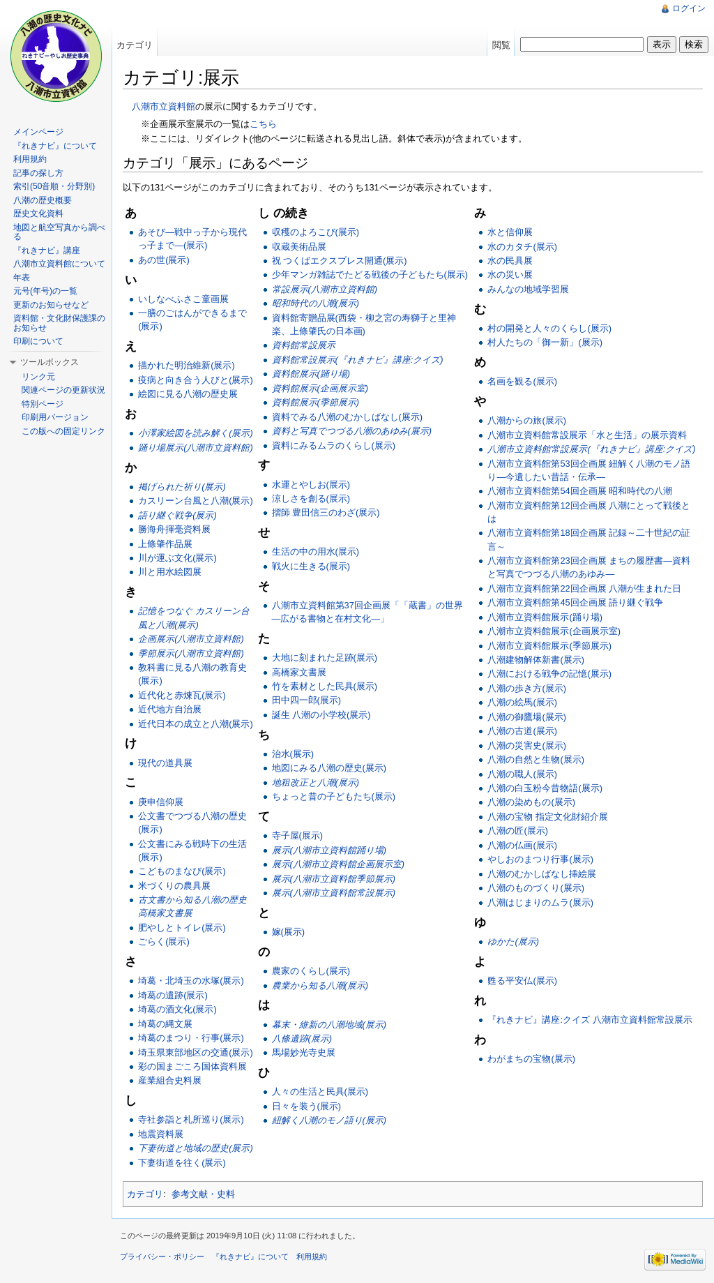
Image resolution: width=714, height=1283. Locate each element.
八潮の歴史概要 (42, 200)
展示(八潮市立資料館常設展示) (334, 892)
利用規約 (30, 159)
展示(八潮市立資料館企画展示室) (338, 864)
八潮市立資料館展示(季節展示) (549, 645)
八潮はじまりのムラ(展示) (540, 902)
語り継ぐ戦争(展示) (177, 515)
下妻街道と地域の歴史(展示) (195, 1148)
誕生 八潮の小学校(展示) (321, 715)
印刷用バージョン (55, 417)
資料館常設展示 (303, 345)
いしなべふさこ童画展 (183, 299)
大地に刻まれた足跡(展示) (325, 657)
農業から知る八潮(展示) (320, 985)
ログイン (689, 8)
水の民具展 (510, 260)
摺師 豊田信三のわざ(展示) (326, 512)
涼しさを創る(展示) (311, 498)
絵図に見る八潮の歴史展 (188, 394)
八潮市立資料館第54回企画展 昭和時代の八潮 (579, 491)
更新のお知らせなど (51, 305)
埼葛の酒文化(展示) (177, 1009)
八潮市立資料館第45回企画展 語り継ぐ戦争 (575, 602)
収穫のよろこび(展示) (316, 232)
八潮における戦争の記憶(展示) (549, 673)
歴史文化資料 (38, 213)
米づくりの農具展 (174, 885)
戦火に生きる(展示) (311, 566)
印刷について (38, 341)
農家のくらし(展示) (311, 971)
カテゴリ (145, 1194)
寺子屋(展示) (298, 835)
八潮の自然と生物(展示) (535, 759)
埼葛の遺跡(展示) (173, 995)
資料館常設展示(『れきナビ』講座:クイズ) (357, 359)
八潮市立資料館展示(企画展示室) (554, 631)
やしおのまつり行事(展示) (540, 859)
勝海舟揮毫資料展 (174, 529)
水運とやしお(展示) (311, 484)
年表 (21, 278)
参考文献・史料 (203, 1194)
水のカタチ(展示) (522, 246)
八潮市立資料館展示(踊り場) (544, 617)
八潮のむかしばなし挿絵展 (541, 874)
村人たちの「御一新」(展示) (544, 342)
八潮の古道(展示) (522, 731)
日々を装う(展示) (307, 1106)
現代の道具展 (165, 763)
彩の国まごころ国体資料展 (192, 1066)
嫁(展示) (288, 931)
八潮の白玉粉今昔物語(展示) (544, 788)
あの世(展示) (164, 260)
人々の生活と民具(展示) (320, 1091)
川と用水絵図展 (170, 572)
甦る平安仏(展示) (522, 980)
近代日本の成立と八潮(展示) (195, 724)
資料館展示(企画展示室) (320, 388)
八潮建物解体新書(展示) (535, 659)
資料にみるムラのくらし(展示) (334, 445)
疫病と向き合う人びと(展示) (195, 380)
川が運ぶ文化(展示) (177, 558)
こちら (263, 124)
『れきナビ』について (55, 146)
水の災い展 (510, 274)
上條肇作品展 (165, 544)
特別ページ (42, 404)
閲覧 (501, 45)
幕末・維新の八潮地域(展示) (329, 1024)
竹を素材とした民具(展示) (325, 686)
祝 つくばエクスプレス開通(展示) (339, 260)
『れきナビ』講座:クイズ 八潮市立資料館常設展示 (589, 1019)
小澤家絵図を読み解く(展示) (195, 433)
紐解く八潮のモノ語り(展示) (329, 1120)
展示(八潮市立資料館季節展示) (334, 878)
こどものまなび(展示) (182, 871)
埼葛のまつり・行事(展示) (191, 1038)
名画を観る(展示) (522, 381)
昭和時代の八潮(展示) (316, 303)
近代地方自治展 (170, 709)
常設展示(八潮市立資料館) (325, 289)
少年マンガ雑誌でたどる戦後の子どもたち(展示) (370, 274)
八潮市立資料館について (59, 264)
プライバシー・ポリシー (162, 1256)
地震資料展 (160, 1134)
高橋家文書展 (299, 672)
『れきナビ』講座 (46, 250)
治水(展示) (293, 754)
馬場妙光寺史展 (303, 1052)
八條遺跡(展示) (302, 1038)
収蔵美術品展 (299, 246)
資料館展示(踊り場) (311, 373)
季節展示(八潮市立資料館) (191, 653)
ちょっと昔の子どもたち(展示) (334, 796)
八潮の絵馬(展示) (522, 702)
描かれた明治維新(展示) (186, 365)
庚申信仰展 (160, 802)
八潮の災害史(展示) (526, 745)
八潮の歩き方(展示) (526, 688)
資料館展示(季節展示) (316, 402)
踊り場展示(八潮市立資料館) (195, 447)
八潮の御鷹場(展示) (526, 717)
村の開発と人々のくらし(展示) (549, 328)
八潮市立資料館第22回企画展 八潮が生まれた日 (584, 588)
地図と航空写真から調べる (59, 232)
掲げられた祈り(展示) (182, 486)
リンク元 (38, 377)
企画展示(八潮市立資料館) (191, 638)
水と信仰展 (510, 232)
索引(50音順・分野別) (54, 186)
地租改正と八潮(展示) (316, 782)
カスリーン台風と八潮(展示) (195, 500)
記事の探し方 (38, 173)
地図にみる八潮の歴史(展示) (329, 768)
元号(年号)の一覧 (45, 291)
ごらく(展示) (164, 941)
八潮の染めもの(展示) (531, 802)
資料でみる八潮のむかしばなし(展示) (347, 417)
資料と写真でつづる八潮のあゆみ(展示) (352, 431)
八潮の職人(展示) (522, 774)
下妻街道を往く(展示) (182, 1162)
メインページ (38, 132)
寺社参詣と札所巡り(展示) (191, 1119)
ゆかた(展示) (513, 941)
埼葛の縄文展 (165, 1024)
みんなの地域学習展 (528, 289)
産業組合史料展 (170, 1080)
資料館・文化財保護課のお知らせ (59, 323)
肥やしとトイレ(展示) (182, 927)
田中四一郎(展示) (307, 700)
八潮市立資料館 (163, 106)
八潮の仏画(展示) (522, 845)
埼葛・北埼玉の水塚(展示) (191, 980)
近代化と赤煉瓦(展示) (182, 695)
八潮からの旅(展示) (526, 420)
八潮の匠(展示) (517, 830)
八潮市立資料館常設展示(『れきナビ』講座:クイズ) (591, 449)
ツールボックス (49, 362)
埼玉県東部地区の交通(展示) (195, 1052)
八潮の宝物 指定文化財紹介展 (547, 816)
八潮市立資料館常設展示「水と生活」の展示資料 (587, 435)
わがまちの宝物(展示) (531, 1058)
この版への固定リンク (63, 431)
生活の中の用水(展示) (316, 551)
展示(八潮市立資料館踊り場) (329, 850)
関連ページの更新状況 (63, 390)
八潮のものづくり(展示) (535, 888)
